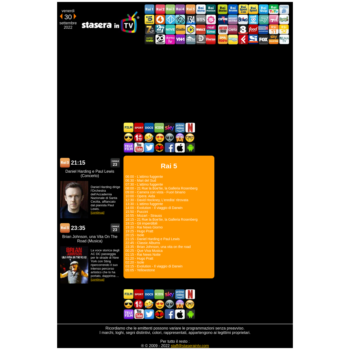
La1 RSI (274, 29)
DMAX (201, 29)
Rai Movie (201, 9)
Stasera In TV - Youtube (139, 147)
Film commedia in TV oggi (149, 137)
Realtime (211, 29)
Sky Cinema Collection (274, 39)
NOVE (170, 29)
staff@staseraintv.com (190, 346)
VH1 (180, 39)
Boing (243, 19)
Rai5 (190, 9)
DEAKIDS (223, 39)
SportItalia (253, 39)
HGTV (190, 39)
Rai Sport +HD (243, 9)
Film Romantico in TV (159, 137)
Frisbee (233, 39)
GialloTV (180, 29)
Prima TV (139, 137)
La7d (274, 19)
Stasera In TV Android (190, 147)
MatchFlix (159, 147)
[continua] (97, 212)
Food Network (253, 29)
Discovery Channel (201, 39)
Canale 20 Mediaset (160, 39)
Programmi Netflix (190, 127)
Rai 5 (65, 163)
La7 (263, 19)
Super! (284, 19)
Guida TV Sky (169, 127)
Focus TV (211, 39)
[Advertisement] (175, 83)
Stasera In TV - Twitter (149, 147)
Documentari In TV (149, 127)
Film (128, 127)
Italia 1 (170, 19)
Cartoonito (253, 19)
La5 (211, 19)
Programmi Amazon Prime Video (180, 127)
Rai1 (150, 9)
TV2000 (284, 9)
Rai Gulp (263, 9)
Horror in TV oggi (180, 137)
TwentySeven (160, 29)
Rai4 (180, 9)
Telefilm (128, 147)
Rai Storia (223, 9)
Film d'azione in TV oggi (128, 137)
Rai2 (160, 9)
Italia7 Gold (150, 29)
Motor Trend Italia (223, 29)
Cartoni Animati (159, 127)
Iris (201, 19)
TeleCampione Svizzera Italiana (263, 29)
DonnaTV (170, 39)
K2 (190, 29)
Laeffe (243, 39)
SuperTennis (150, 39)
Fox (263, 39)
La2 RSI (284, 29)
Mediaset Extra (233, 19)
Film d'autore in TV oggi (190, 137)
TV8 (243, 29)
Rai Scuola (233, 9)
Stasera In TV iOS (180, 147)
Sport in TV (139, 127)
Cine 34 (190, 19)
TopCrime (223, 19)
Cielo (233, 29)
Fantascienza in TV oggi (169, 137)
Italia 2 (180, 19)
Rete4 (160, 19)
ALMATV (284, 39)
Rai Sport (253, 9)
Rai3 (170, 9)
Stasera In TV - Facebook (169, 147)
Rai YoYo (274, 9)
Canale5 (150, 19)
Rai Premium (211, 9)
